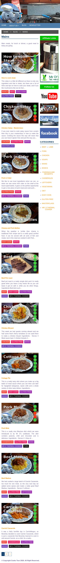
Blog (24, 25)
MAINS (18, 96)
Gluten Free (47, 199)
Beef (44, 147)
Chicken (45, 155)
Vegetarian (47, 186)
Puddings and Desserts (48, 173)
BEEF (12, 91)
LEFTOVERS (26, 492)
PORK (26, 196)
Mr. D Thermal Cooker (48, 208)
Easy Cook (46, 195)
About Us (14, 25)
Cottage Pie (6, 378)
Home (4, 25)
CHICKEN (5, 142)
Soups (45, 159)
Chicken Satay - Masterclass (12, 128)
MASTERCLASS (8, 146)
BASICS (5, 91)
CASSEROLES (7, 442)
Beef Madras (6, 478)
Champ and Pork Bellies (11, 228)
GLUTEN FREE (7, 96)
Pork (44, 151)
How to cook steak (9, 78)
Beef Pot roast (7, 278)
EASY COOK (21, 91)
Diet (44, 191)
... (24, 88)
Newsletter (34, 25)
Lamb (51, 147)
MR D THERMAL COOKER (12, 196)
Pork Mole (5, 428)
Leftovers (47, 182)
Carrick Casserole (8, 528)
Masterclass (48, 203)
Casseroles (47, 178)
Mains (44, 164)
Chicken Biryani (8, 328)
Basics (45, 168)
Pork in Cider (7, 178)
